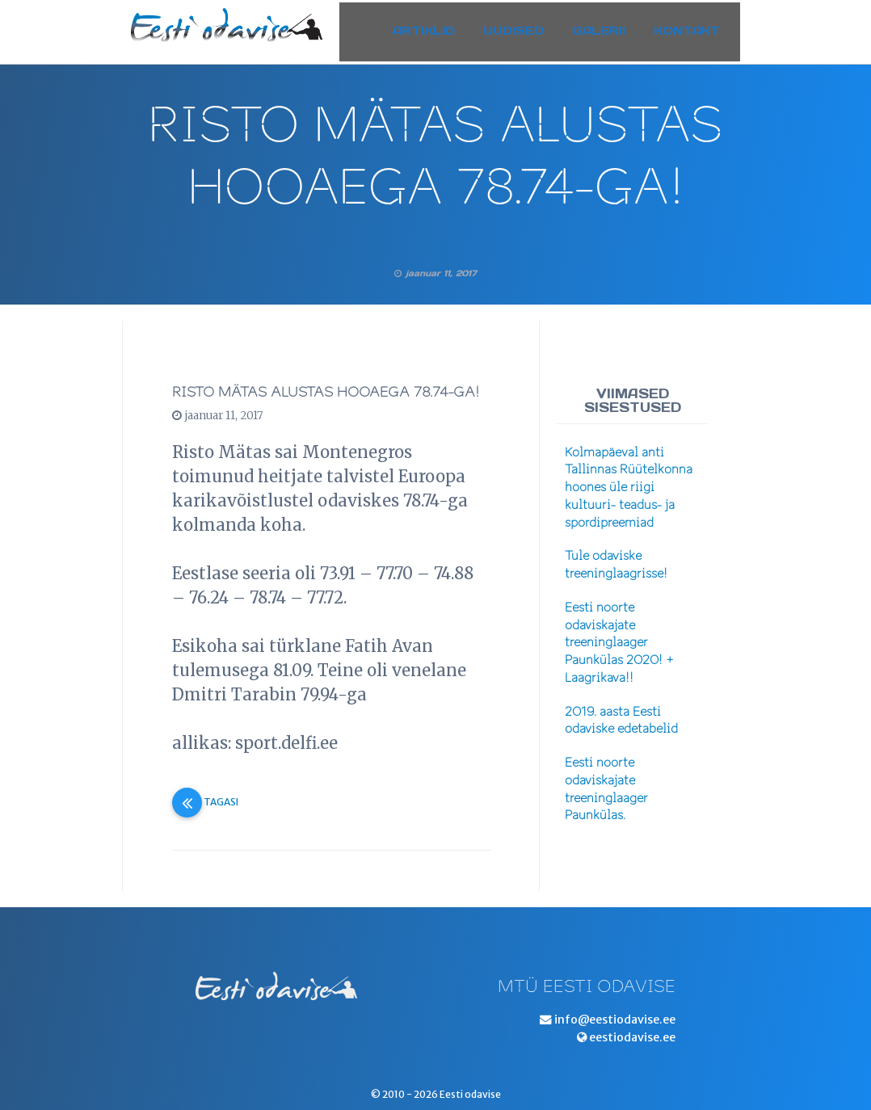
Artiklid (436, 26)
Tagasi (205, 802)
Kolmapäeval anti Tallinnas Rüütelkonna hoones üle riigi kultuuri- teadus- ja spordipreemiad (628, 487)
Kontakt (699, 26)
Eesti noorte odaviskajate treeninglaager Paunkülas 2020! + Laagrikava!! (619, 642)
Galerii (610, 26)
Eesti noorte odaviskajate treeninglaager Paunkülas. (606, 788)
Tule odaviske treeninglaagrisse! (616, 565)
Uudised (525, 26)
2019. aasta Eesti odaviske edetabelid (621, 720)
